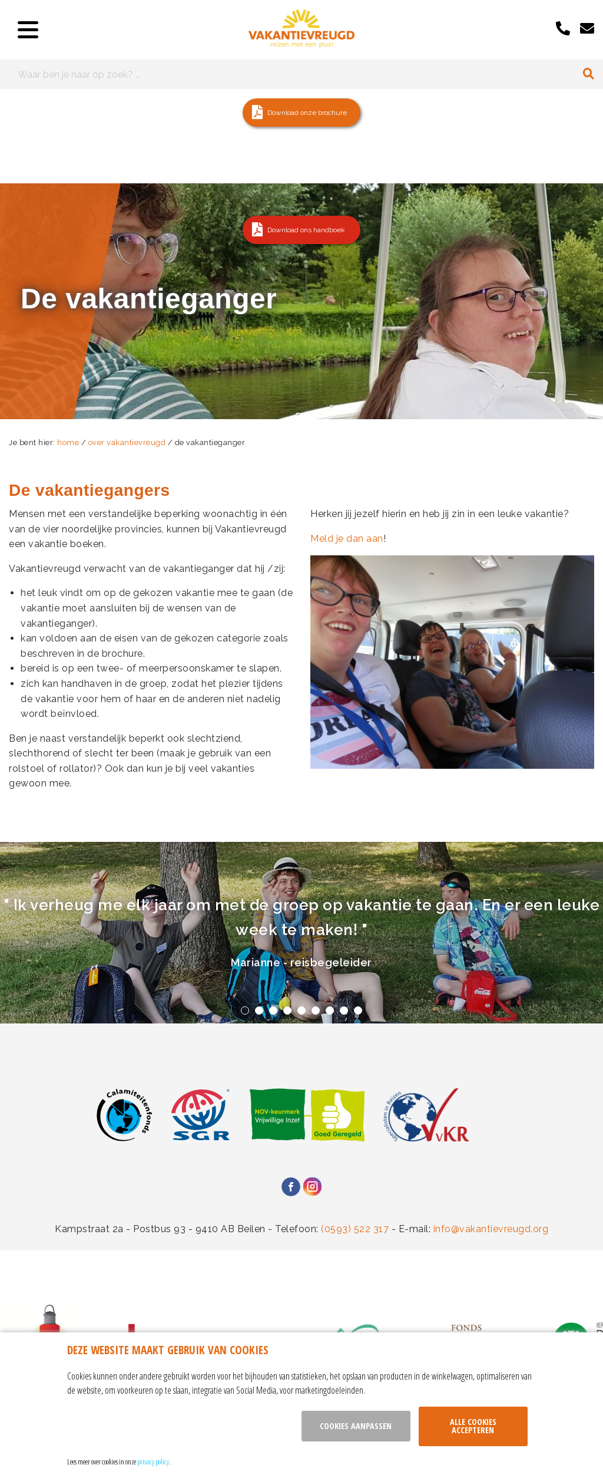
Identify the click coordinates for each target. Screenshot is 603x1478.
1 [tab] (245, 1010)
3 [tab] (273, 1010)
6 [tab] (316, 1010)
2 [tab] (259, 1010)
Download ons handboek (306, 230)
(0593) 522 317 (355, 1229)
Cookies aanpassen (356, 1425)
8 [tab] (344, 1010)
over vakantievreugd (127, 442)
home (68, 442)
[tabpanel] (301, 932)
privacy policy (153, 1461)
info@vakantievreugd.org (491, 1229)
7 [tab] (330, 1010)
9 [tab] (358, 1010)
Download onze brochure (307, 112)
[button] (301, 112)
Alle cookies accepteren (473, 1426)
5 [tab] (301, 1010)
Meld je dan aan (346, 538)
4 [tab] (287, 1010)
